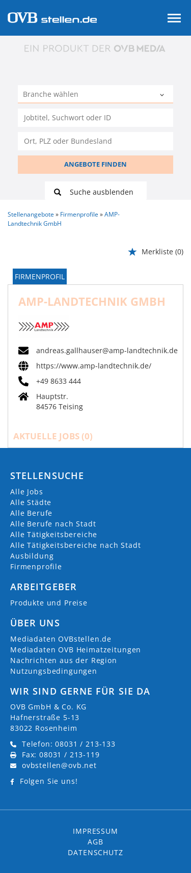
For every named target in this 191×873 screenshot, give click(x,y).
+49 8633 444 (58, 381)
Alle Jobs (26, 491)
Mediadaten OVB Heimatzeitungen (75, 649)
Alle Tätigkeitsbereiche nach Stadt (75, 545)
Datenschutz (95, 852)
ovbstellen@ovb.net (59, 765)
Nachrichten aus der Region (63, 660)
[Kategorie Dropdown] (163, 95)
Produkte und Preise (49, 602)
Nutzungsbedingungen (53, 671)
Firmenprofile (36, 566)
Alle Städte (30, 502)
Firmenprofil (40, 276)
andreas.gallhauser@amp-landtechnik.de (107, 350)
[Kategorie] (85, 95)
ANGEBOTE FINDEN (95, 164)
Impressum (95, 831)
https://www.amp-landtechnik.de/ (93, 365)
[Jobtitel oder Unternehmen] (95, 118)
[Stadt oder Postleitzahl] (95, 141)
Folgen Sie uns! (49, 781)
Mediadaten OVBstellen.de (61, 639)
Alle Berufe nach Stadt (53, 523)
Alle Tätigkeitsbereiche (53, 534)
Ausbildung (31, 556)
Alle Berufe (31, 513)
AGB (95, 841)
